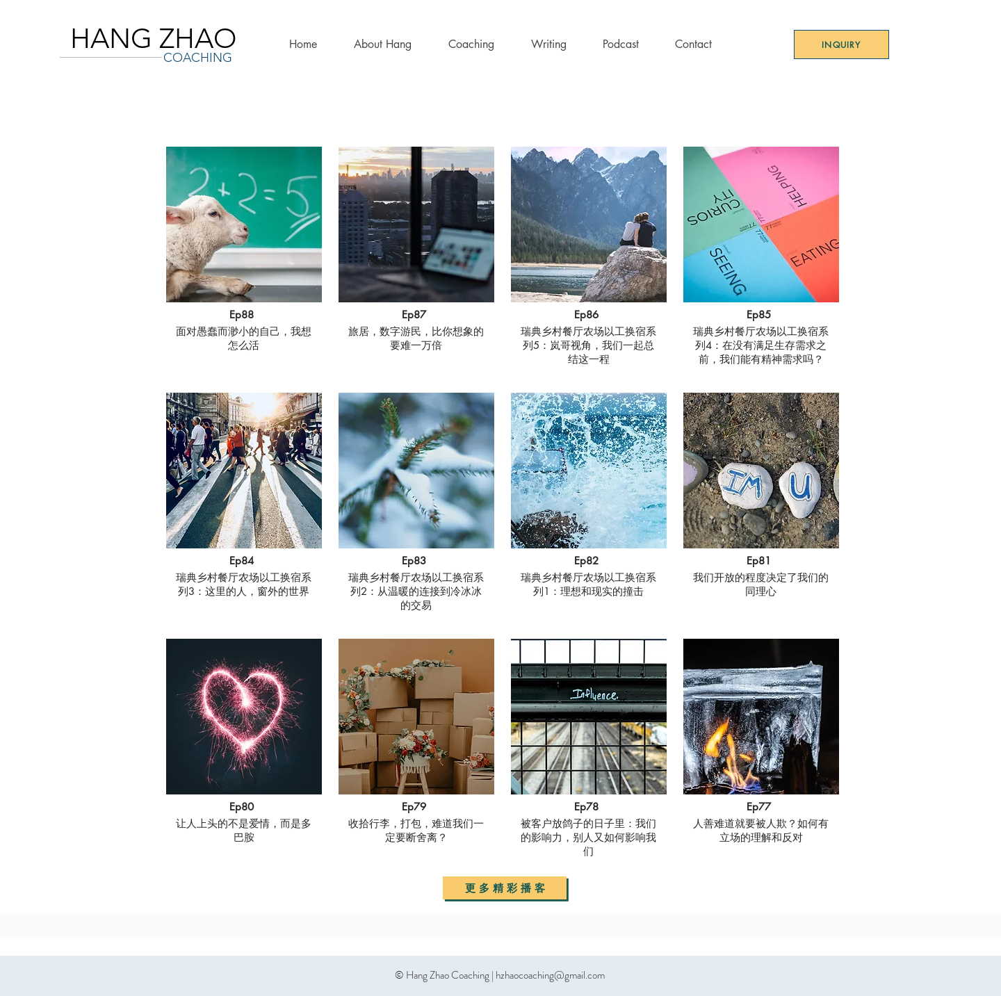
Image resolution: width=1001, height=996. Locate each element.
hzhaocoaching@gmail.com (550, 975)
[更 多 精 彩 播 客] (505, 887)
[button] (471, 44)
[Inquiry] (841, 44)
